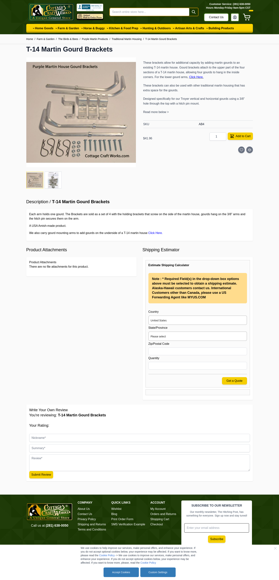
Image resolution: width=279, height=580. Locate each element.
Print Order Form (122, 519)
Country (153, 311)
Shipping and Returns (92, 524)
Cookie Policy (107, 555)
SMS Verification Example (128, 524)
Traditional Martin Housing (127, 39)
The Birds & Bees (68, 39)
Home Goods (44, 28)
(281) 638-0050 (57, 525)
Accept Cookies (121, 572)
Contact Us (216, 17)
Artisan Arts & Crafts (189, 28)
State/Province (158, 327)
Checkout (156, 524)
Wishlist (116, 508)
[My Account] (234, 17)
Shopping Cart (159, 519)
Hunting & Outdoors (157, 28)
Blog (114, 514)
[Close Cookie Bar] (275, 548)
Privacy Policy (87, 519)
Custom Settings (157, 572)
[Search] (193, 12)
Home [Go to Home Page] (29, 39)
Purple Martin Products (95, 39)
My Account (158, 508)
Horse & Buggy (94, 28)
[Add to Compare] (249, 150)
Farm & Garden (68, 28)
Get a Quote (234, 380)
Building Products (221, 28)
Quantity (153, 358)
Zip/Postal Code (158, 343)
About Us (84, 508)
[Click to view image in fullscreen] (81, 112)
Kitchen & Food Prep (123, 28)
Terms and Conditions (92, 529)
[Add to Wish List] (241, 150)
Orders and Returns (163, 514)
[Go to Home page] (51, 12)
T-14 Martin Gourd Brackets (161, 39)
